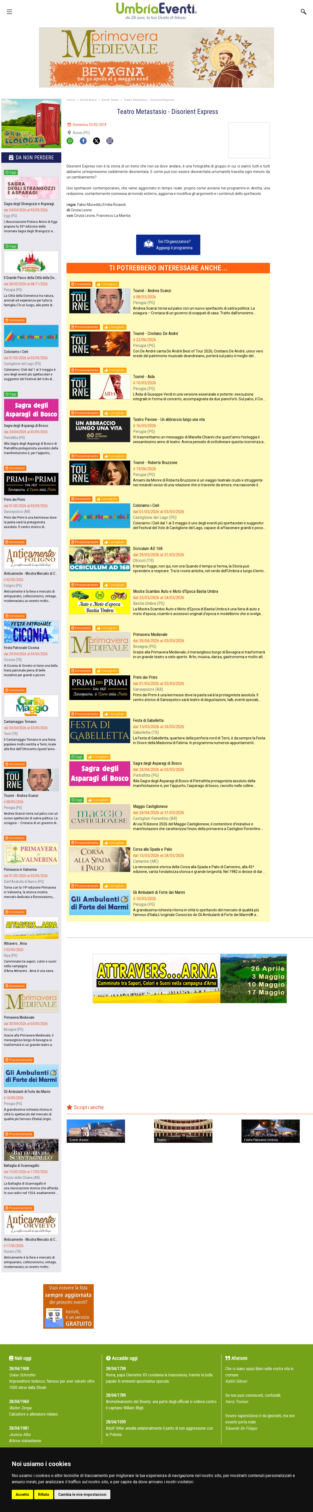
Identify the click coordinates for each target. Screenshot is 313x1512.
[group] (156, 57)
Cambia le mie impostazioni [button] (82, 1494)
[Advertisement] (293, 201)
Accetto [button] (22, 1494)
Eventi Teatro (110, 100)
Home (71, 100)
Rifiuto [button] (43, 1494)
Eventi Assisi (88, 100)
